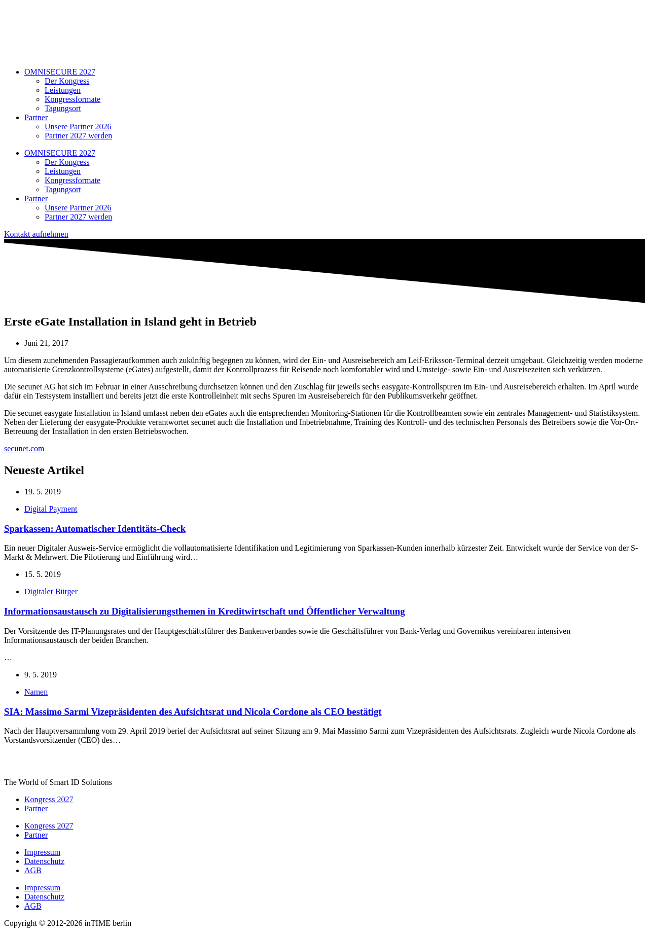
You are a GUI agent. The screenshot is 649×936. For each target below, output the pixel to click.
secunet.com (24, 448)
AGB (33, 870)
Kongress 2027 (48, 799)
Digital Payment (50, 509)
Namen (36, 692)
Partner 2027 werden (78, 135)
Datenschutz (44, 861)
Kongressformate (72, 99)
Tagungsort (63, 108)
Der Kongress (67, 81)
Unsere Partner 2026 (78, 126)
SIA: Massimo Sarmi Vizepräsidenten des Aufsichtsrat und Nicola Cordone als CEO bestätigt (193, 711)
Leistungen (63, 90)
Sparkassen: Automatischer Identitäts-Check (95, 528)
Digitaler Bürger (51, 591)
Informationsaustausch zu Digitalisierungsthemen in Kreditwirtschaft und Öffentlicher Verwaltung (204, 611)
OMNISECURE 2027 (59, 71)
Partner (36, 117)
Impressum (42, 852)
